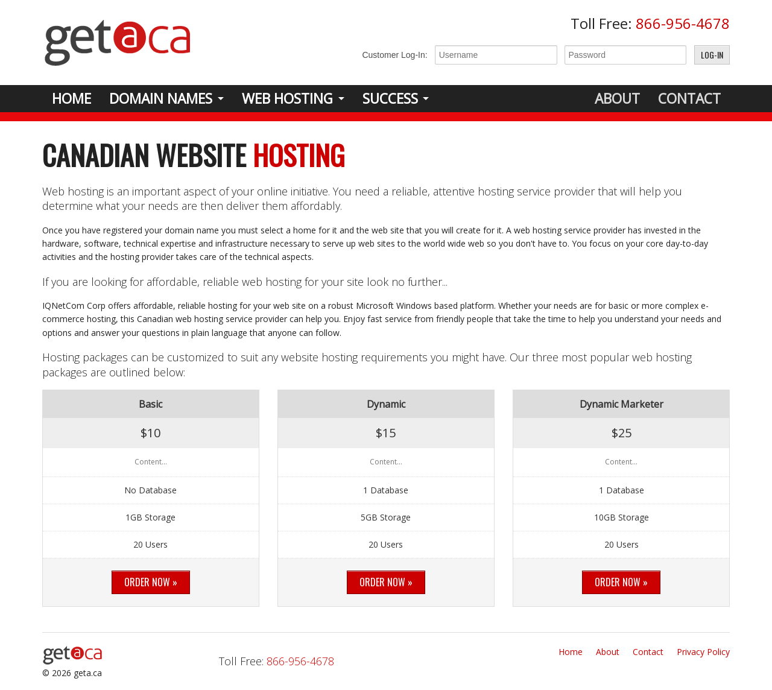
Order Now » (150, 582)
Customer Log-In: (394, 55)
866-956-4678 (683, 23)
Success (390, 98)
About (617, 98)
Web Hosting (287, 98)
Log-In (712, 54)
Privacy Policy (703, 651)
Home (71, 98)
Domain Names (160, 98)
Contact (689, 98)
